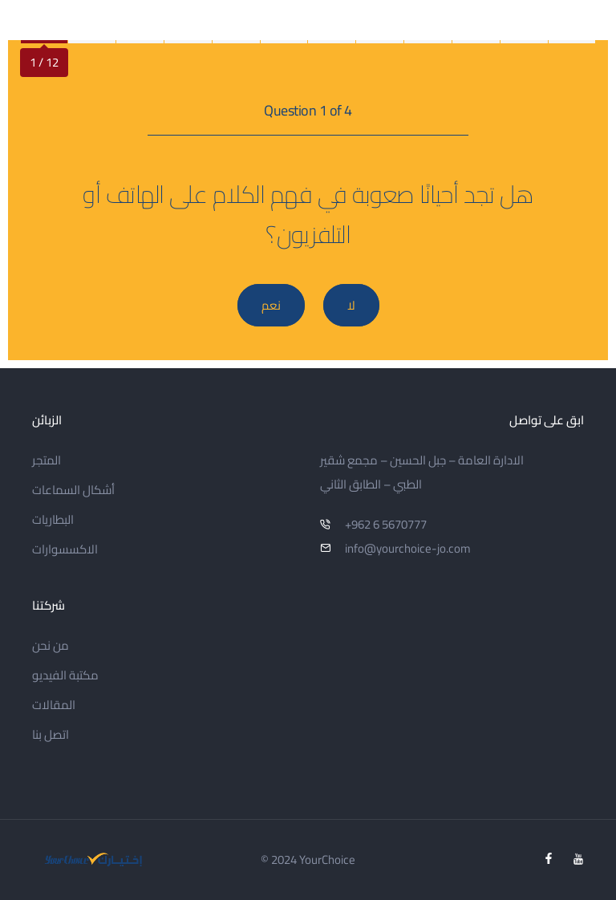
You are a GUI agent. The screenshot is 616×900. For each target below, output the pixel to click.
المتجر (46, 460)
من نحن (50, 645)
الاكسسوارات (65, 549)
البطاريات (53, 519)
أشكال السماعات (73, 489)
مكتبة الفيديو (65, 675)
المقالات (53, 704)
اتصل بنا (50, 734)
